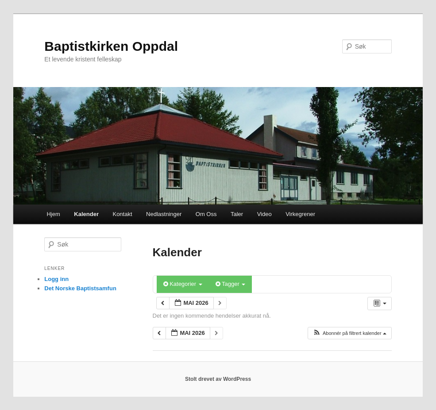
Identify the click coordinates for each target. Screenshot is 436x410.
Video (264, 214)
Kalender (86, 214)
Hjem (53, 214)
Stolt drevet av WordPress (218, 379)
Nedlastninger (163, 214)
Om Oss (206, 214)
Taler (237, 214)
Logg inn (56, 279)
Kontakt (122, 214)
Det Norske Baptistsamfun (80, 288)
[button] (349, 333)
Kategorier (182, 284)
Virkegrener (300, 214)
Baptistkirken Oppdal (111, 46)
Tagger (231, 284)
